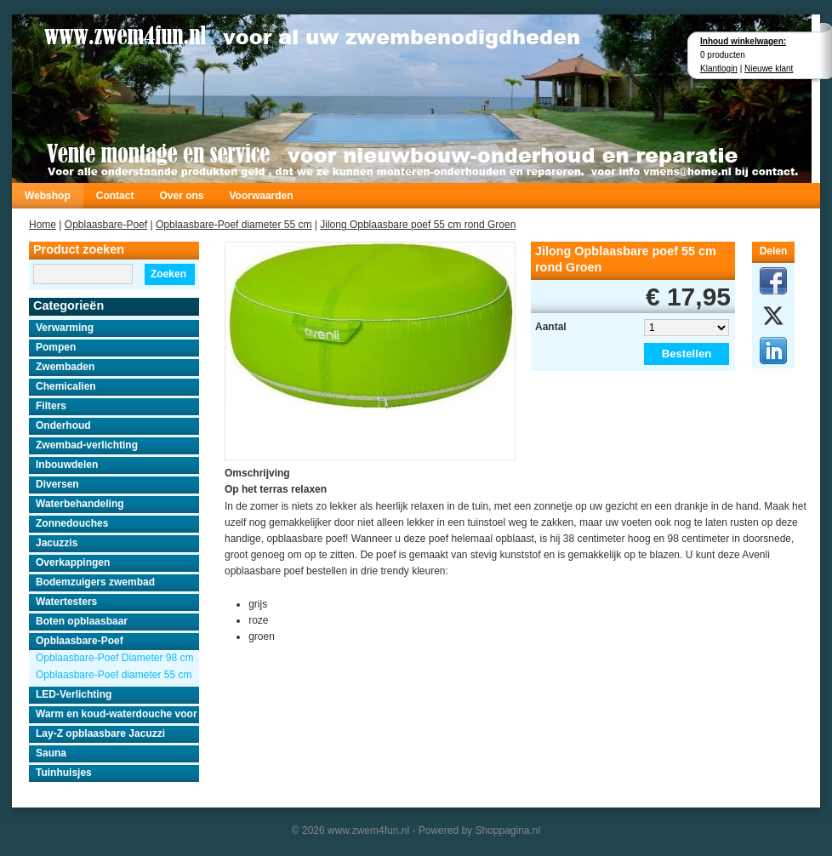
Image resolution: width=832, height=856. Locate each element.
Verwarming (65, 328)
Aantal (551, 327)
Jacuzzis (56, 543)
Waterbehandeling (80, 504)
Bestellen (687, 353)
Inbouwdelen (67, 465)
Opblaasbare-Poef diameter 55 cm (233, 225)
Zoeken (168, 274)
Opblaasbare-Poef (106, 225)
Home (42, 225)
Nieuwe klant (768, 68)
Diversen (57, 484)
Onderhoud (63, 425)
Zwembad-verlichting (87, 445)
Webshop (48, 196)
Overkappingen (73, 562)
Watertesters (66, 602)
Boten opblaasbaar (82, 621)
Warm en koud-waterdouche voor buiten (117, 714)
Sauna (51, 753)
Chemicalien (66, 386)
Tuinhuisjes (64, 773)
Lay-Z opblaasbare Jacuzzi (100, 733)
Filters (51, 406)
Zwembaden (65, 367)
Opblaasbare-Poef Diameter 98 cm (114, 658)
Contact (115, 196)
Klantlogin (719, 68)
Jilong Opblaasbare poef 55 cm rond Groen (418, 225)
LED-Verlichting (73, 694)
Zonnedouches (72, 523)
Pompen (56, 347)
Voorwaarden (261, 196)
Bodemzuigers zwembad (95, 582)
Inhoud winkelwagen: (743, 41)
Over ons (181, 196)
